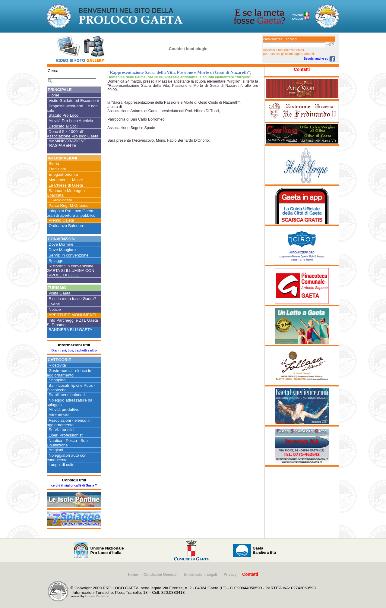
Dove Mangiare (62, 249)
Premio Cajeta (61, 220)
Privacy (230, 574)
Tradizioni (57, 169)
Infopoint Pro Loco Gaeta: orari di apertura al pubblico (71, 213)
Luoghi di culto (61, 464)
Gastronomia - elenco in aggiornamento (69, 372)
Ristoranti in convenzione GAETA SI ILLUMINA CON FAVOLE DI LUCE (70, 270)
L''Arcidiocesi (60, 200)
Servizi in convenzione (69, 255)
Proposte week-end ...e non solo (72, 108)
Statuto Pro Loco (63, 115)
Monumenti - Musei (66, 180)
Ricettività (57, 365)
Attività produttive (64, 409)
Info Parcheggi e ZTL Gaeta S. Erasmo (72, 322)
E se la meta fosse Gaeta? (72, 298)
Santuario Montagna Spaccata (66, 192)
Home (54, 95)
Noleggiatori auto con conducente (67, 457)
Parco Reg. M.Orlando (69, 205)
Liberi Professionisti (66, 435)
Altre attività (59, 415)
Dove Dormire (61, 244)
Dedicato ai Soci (63, 126)
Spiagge (56, 260)
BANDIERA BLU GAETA (70, 329)
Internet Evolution (97, 596)
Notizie (55, 309)
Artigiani (56, 450)
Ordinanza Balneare (66, 225)
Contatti (302, 69)
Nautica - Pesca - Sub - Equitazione (68, 442)
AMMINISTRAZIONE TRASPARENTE (66, 143)
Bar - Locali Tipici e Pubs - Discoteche (71, 387)
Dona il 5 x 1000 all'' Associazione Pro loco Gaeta (72, 133)
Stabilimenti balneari (67, 394)
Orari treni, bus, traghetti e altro (73, 350)
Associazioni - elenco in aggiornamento (68, 422)
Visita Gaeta (59, 293)
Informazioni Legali (201, 574)
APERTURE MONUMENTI (72, 315)
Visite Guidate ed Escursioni (74, 100)
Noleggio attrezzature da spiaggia (69, 402)
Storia (54, 163)
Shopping (57, 380)
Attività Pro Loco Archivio (71, 120)
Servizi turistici (61, 429)
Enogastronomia (63, 174)
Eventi (54, 304)
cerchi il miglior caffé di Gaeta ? (74, 485)
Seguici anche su (319, 58)
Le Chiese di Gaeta (66, 185)
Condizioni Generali (161, 574)
